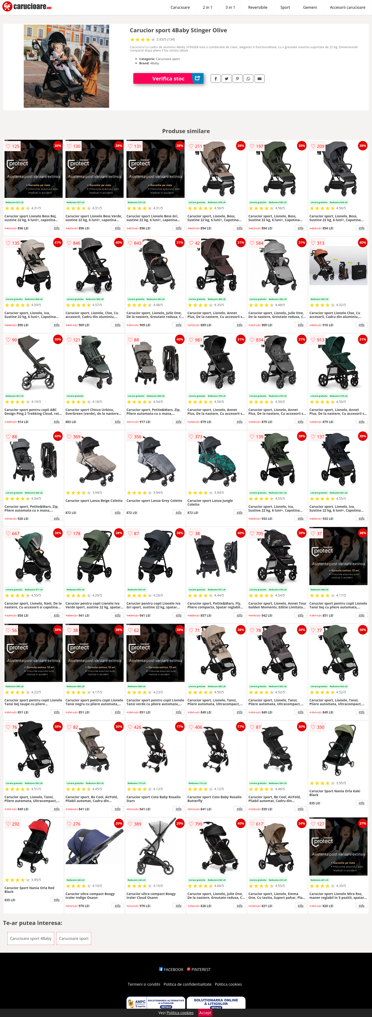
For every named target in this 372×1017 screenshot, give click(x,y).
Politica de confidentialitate (188, 984)
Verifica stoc (178, 78)
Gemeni (310, 7)
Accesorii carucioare (347, 7)
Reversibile (257, 7)
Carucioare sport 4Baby (30, 938)
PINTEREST (198, 969)
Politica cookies (228, 984)
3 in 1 (230, 7)
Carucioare (180, 7)
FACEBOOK (171, 969)
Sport (285, 7)
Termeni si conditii (144, 984)
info (57, 228)
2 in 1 (207, 7)
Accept (205, 1012)
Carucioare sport (74, 938)
